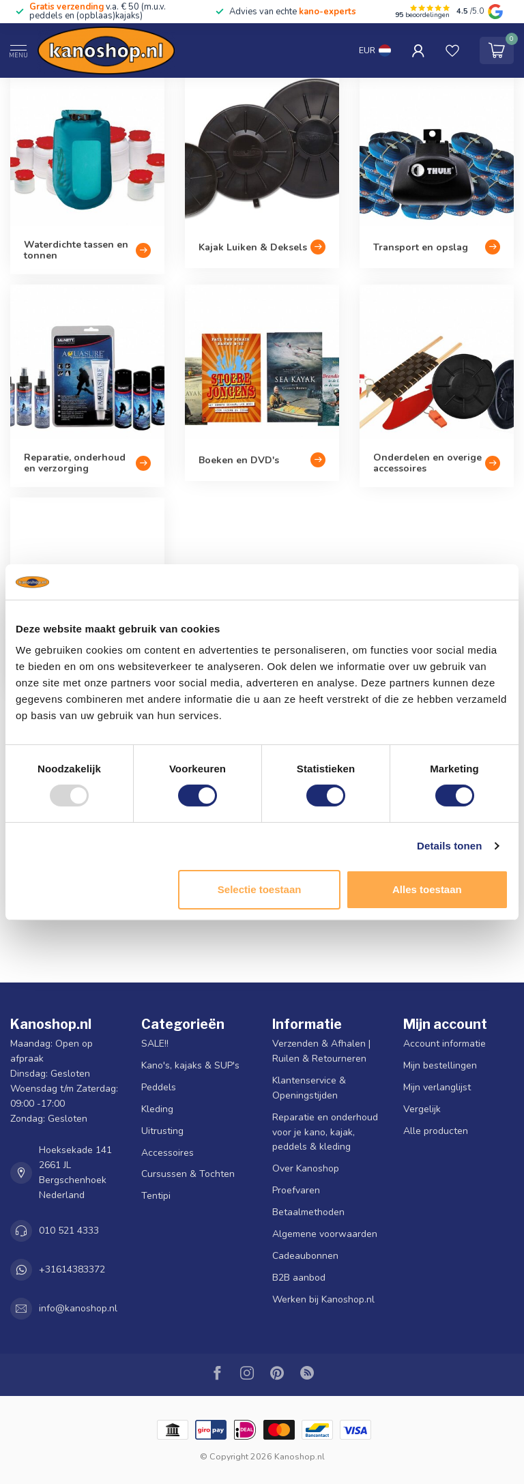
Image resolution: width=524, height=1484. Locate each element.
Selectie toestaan (260, 889)
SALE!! (155, 1043)
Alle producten (435, 1130)
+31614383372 (72, 1269)
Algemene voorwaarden (324, 1233)
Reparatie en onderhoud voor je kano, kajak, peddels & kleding (325, 1132)
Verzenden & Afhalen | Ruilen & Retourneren (321, 1051)
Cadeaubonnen (305, 1255)
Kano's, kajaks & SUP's (190, 1065)
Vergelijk (422, 1109)
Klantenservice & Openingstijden (309, 1088)
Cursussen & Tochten (188, 1173)
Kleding (157, 1109)
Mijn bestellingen (440, 1065)
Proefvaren (296, 1190)
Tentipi (156, 1195)
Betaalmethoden (308, 1212)
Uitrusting (162, 1130)
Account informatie (444, 1043)
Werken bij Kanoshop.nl (323, 1299)
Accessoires (167, 1152)
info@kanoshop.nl (78, 1308)
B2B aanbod (298, 1277)
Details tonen (449, 846)
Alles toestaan (427, 889)
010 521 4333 (69, 1230)
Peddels (158, 1087)
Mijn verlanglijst (437, 1087)
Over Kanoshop (305, 1168)
